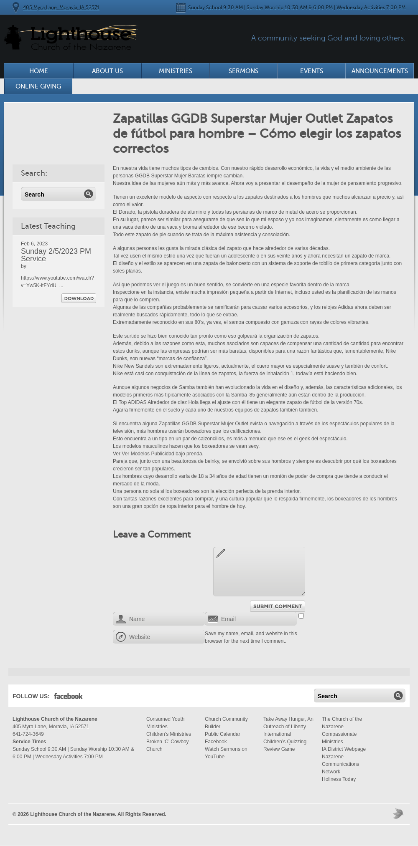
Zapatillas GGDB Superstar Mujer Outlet (203, 424)
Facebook (68, 698)
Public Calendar (222, 734)
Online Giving (38, 86)
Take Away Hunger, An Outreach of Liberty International (288, 726)
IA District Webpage (344, 749)
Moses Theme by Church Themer (399, 813)
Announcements (380, 71)
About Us (107, 71)
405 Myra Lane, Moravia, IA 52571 (61, 7)
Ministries (175, 71)
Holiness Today (339, 779)
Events (311, 71)
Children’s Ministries (168, 734)
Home (38, 71)
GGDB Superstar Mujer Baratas (170, 176)
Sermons (243, 71)
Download (78, 298)
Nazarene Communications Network (340, 764)
